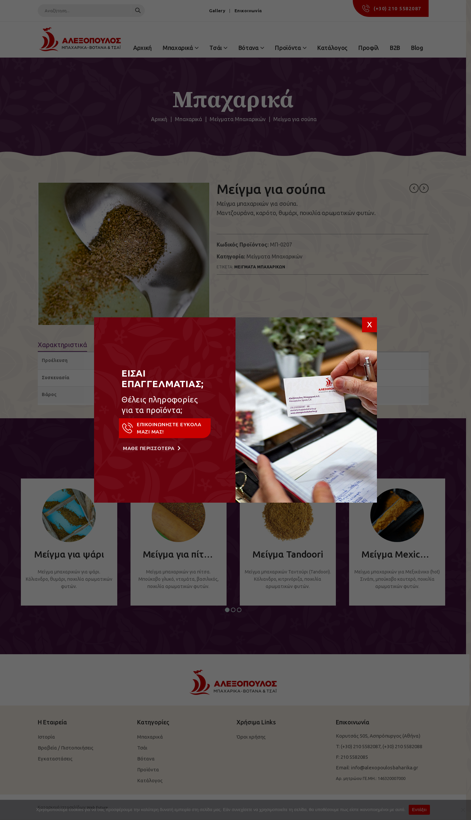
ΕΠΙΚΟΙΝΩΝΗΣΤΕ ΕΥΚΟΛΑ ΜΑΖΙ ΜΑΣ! (161, 428)
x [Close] (369, 323)
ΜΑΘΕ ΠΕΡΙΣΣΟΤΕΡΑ (152, 448)
